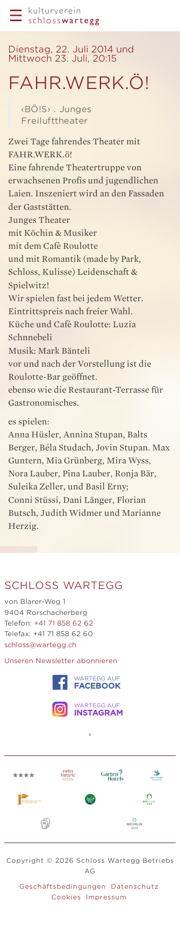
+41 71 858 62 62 (63, 623)
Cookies (66, 897)
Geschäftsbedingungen (62, 886)
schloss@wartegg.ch (40, 645)
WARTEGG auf (86, 683)
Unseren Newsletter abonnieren (60, 661)
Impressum (106, 897)
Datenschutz (135, 886)
